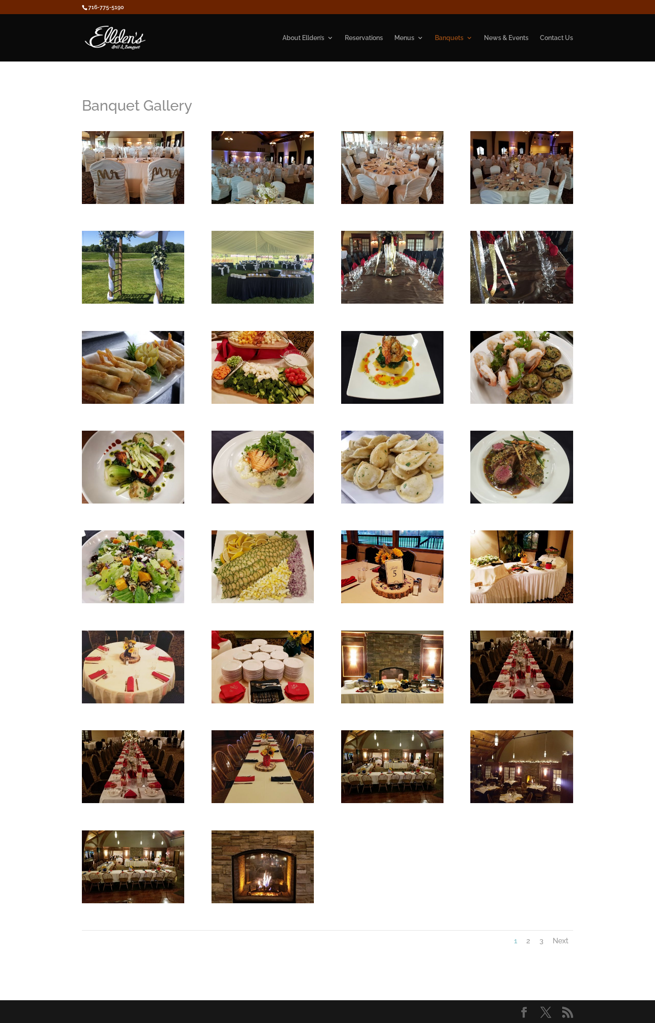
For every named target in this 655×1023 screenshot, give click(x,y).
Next (561, 940)
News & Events (506, 38)
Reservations (364, 38)
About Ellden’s (303, 38)
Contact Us (556, 38)
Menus (404, 38)
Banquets (449, 38)
